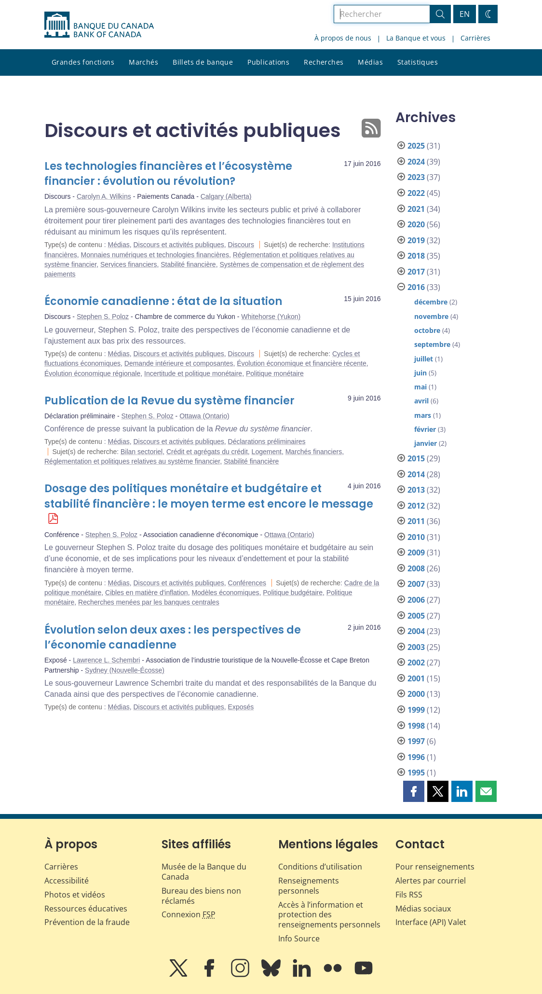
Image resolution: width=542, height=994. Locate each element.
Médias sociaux (423, 908)
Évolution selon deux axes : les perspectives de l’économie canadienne (172, 637)
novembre (431, 316)
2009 (416, 552)
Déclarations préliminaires (267, 441)
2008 (416, 568)
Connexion (189, 914)
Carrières (475, 37)
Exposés (241, 707)
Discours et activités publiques (178, 244)
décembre (430, 301)
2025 (416, 145)
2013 (416, 489)
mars (422, 415)
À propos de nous (342, 37)
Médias (370, 62)
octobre (427, 330)
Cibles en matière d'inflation (146, 592)
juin (420, 372)
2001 (416, 678)
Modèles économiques (225, 592)
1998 (416, 725)
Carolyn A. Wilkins (104, 196)
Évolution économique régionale (92, 373)
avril (421, 400)
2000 (416, 694)
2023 (416, 177)
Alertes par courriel (430, 880)
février (425, 429)
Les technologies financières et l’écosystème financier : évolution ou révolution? (168, 174)
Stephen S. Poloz (103, 316)
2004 (416, 631)
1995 (416, 772)
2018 (416, 255)
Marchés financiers (313, 452)
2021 (416, 209)
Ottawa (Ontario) (204, 416)
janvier (425, 443)
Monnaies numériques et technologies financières (155, 255)
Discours (241, 244)
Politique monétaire (275, 373)
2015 (416, 458)
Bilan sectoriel (142, 452)
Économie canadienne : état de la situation (163, 301)
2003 (416, 647)
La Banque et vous (416, 37)
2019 (416, 240)
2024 (416, 161)
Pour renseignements (434, 866)
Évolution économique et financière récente (301, 363)
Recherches (323, 62)
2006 (416, 599)
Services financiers (128, 264)
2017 (416, 271)
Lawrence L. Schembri (106, 660)
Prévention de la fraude (87, 922)
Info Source (299, 938)
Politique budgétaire (293, 592)
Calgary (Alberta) (226, 196)
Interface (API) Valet (430, 922)
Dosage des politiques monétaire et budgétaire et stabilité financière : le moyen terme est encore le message (208, 496)
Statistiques (417, 62)
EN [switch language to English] (465, 14)
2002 (416, 662)
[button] (413, 791)
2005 (416, 615)
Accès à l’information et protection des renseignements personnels (329, 914)
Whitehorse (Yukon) (270, 316)
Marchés (143, 62)
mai (420, 386)
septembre (432, 344)
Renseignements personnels (308, 885)
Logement (267, 452)
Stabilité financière (188, 264)
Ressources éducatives (85, 908)
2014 (416, 474)
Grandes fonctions (83, 62)
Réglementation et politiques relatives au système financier (132, 461)
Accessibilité (66, 880)
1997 (416, 741)
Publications (268, 62)
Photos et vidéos (74, 894)
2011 (416, 521)
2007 (416, 584)
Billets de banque (203, 62)
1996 (416, 757)
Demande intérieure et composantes (178, 363)
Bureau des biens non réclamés (201, 895)
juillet (423, 358)
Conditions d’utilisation (320, 866)
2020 (416, 224)
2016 (416, 287)
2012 (416, 505)
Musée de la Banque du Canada (204, 871)
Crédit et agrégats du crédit (207, 452)
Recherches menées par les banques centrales (148, 602)
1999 (416, 709)
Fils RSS (408, 894)
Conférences (247, 583)
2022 (416, 193)
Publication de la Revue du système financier (169, 400)
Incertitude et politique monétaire (193, 373)
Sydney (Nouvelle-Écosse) (124, 670)
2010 (416, 537)
